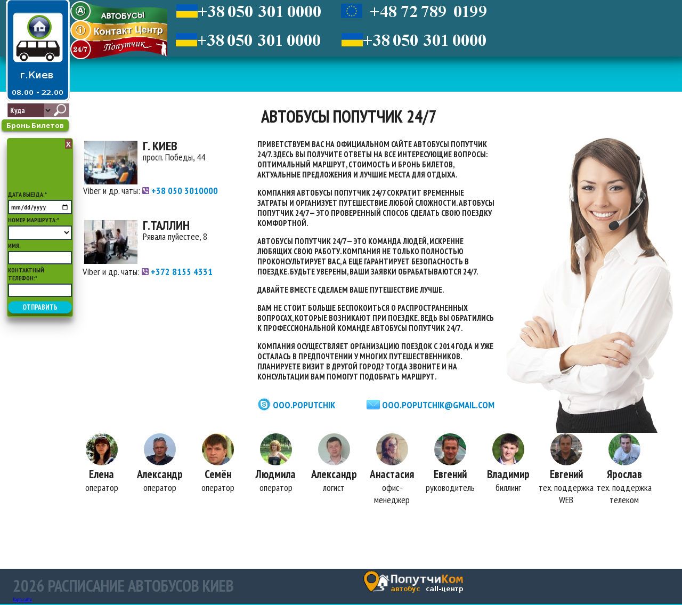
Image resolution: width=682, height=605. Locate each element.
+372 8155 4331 (177, 271)
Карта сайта (22, 600)
